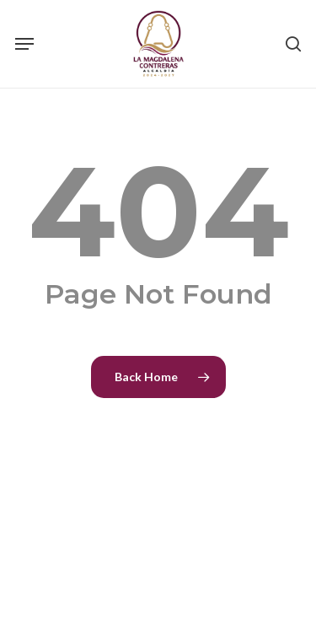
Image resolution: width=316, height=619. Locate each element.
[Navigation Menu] (24, 43)
